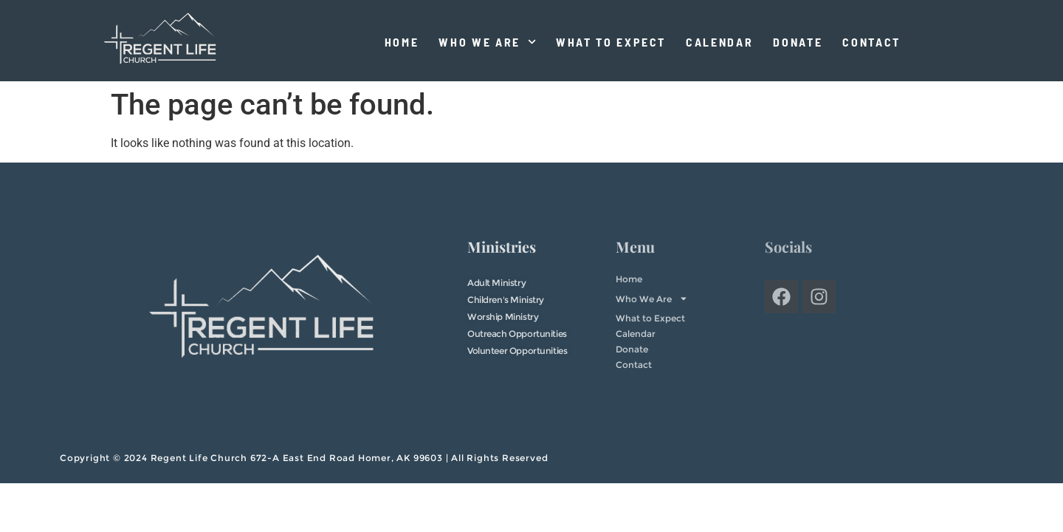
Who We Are (487, 42)
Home (402, 42)
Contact (871, 42)
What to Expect (611, 42)
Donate (797, 42)
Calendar (719, 42)
